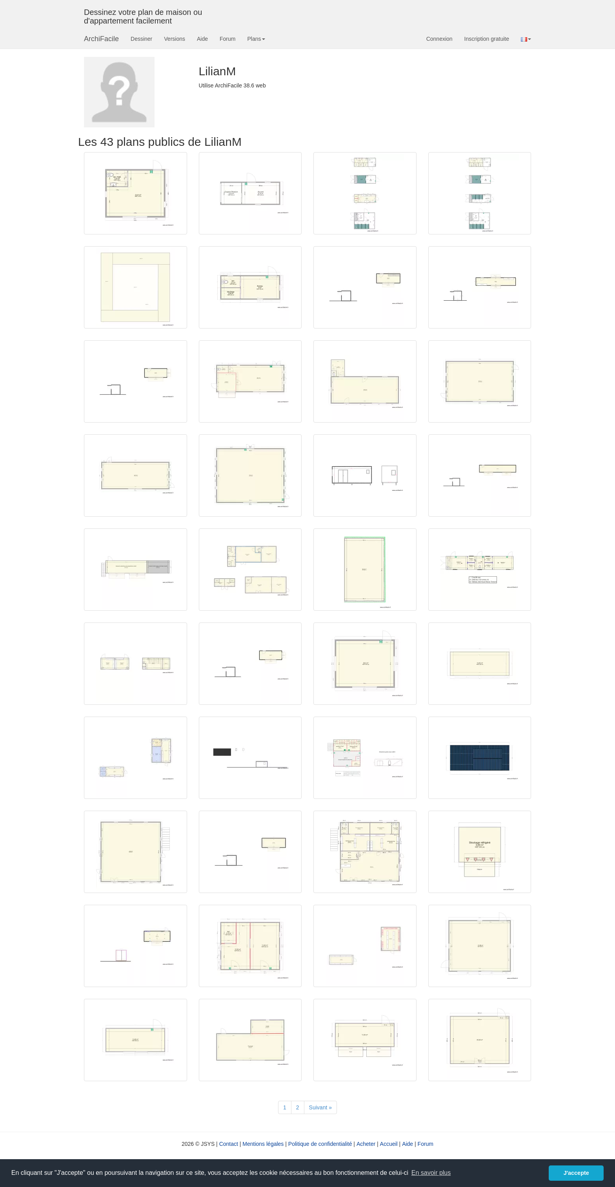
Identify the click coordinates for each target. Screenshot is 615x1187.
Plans (256, 39)
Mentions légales (263, 1144)
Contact (228, 1144)
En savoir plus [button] (431, 1172)
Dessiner (141, 39)
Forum (227, 39)
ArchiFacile (101, 39)
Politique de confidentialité (320, 1144)
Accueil (389, 1144)
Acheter (366, 1144)
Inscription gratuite (486, 39)
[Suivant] (320, 1107)
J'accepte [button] (576, 1173)
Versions (174, 39)
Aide (202, 39)
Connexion (439, 39)
